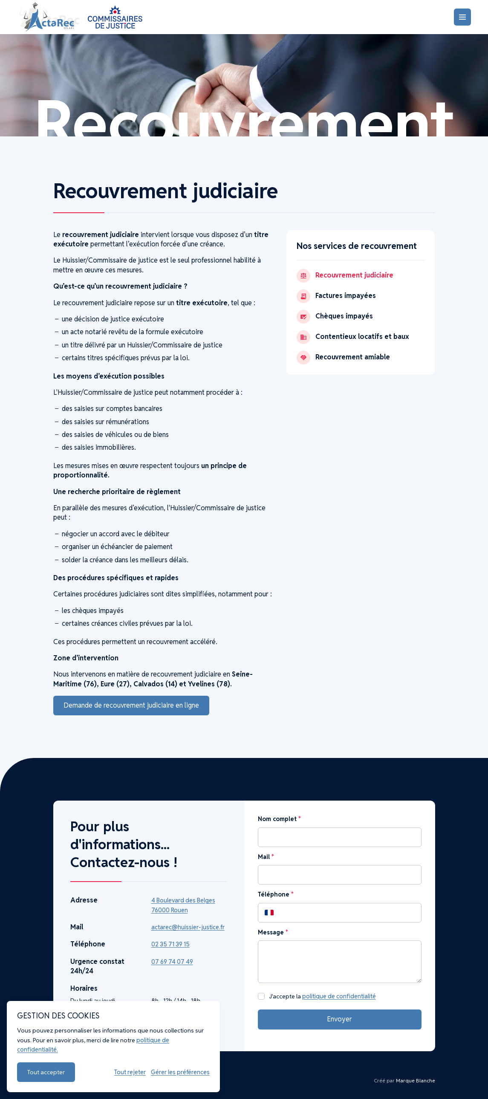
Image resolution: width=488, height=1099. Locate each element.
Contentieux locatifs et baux (353, 337)
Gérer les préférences (180, 1072)
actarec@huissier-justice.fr (188, 927)
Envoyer (339, 1019)
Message (273, 932)
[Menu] (462, 17)
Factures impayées (336, 296)
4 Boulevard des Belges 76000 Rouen (183, 905)
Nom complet (279, 819)
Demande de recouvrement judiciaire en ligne (131, 705)
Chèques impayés (335, 317)
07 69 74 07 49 (172, 962)
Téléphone (275, 894)
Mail (266, 857)
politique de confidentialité (339, 996)
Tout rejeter (130, 1072)
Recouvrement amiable (343, 357)
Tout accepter (46, 1072)
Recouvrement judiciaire (345, 276)
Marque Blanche (415, 1080)
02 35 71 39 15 (170, 944)
